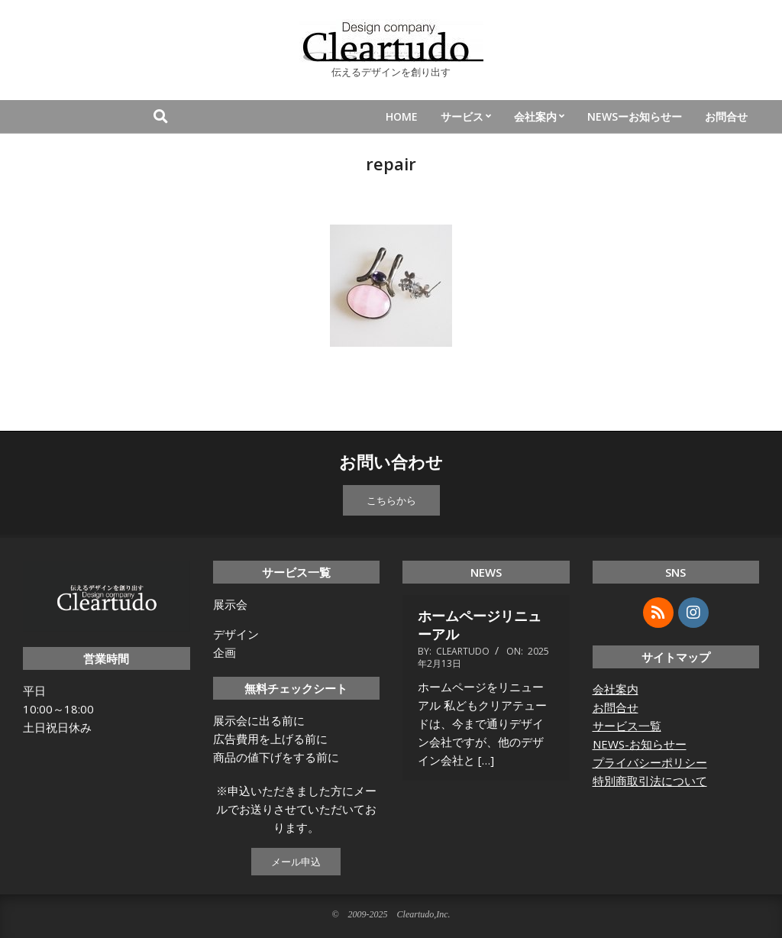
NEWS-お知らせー (640, 744)
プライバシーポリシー (650, 762)
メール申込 (296, 861)
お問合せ (615, 707)
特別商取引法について (650, 780)
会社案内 (615, 689)
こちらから (391, 500)
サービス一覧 (627, 725)
